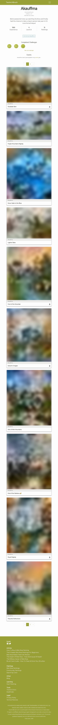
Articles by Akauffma (29, 36)
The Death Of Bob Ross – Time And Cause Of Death (24, 657)
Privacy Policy (11, 697)
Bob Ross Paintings (13, 668)
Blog (8, 678)
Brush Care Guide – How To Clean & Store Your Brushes (26, 661)
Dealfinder (10, 692)
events (36, 57)
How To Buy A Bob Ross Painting (18, 650)
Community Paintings (14, 670)
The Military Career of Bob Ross (17, 659)
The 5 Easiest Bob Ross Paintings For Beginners (23, 652)
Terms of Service (12, 700)
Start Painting (11, 684)
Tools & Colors (11, 690)
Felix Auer (27, 718)
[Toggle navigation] (49, 2)
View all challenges (29, 50)
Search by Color (12, 672)
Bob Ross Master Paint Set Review (18, 655)
